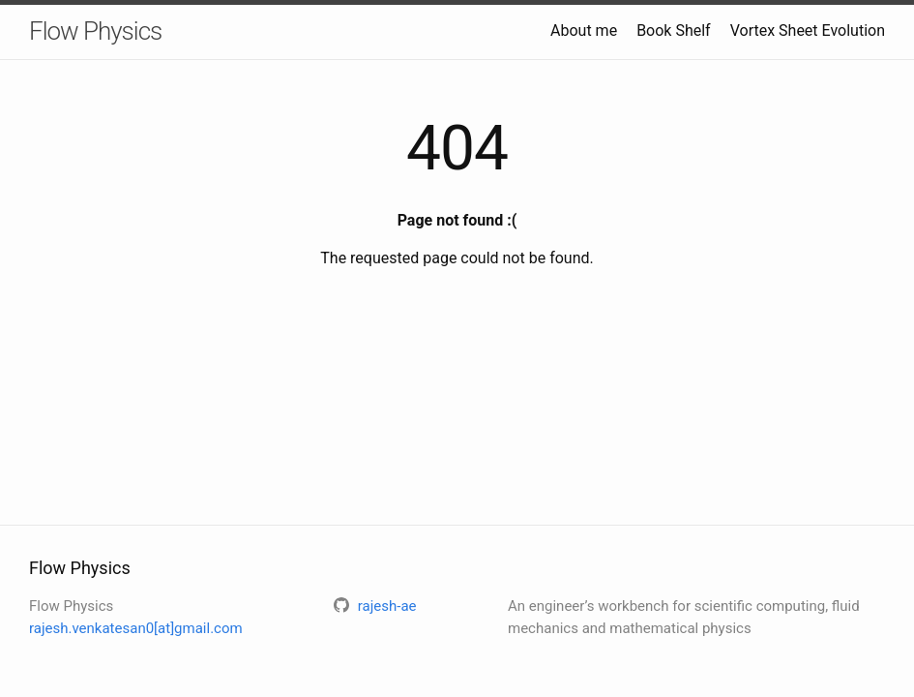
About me (583, 30)
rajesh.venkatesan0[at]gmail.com (136, 628)
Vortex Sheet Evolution (807, 30)
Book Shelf (673, 30)
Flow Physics (95, 30)
